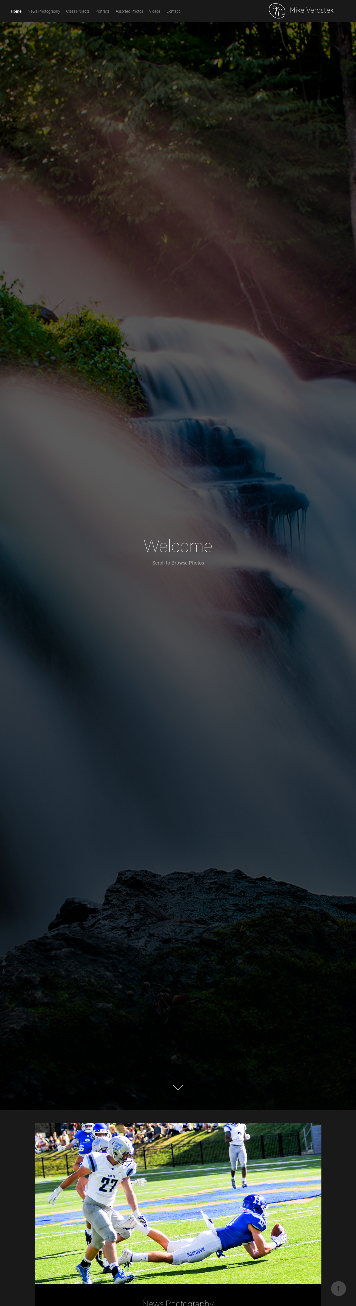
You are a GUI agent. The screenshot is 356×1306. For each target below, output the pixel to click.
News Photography (44, 11)
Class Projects (78, 11)
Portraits (102, 11)
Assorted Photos (129, 11)
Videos (154, 11)
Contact (173, 11)
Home (16, 11)
